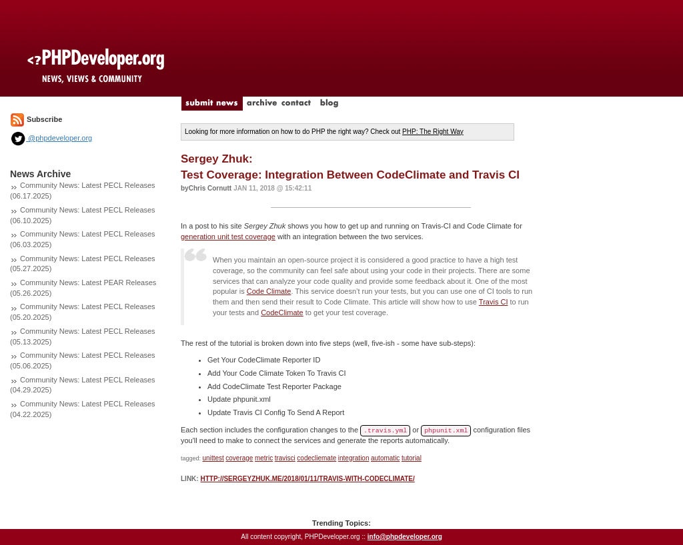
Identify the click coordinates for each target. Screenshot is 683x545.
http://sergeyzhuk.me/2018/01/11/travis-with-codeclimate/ (307, 478)
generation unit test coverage (228, 237)
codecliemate (316, 458)
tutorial (412, 458)
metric (264, 458)
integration (354, 458)
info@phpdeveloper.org (405, 536)
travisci (285, 458)
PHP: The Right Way (433, 131)
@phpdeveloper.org (51, 138)
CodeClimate (282, 312)
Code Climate (269, 291)
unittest (213, 458)
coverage (239, 458)
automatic (385, 458)
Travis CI (493, 302)
